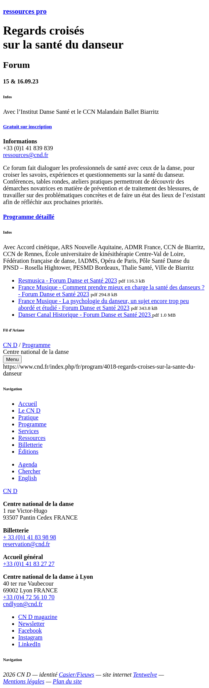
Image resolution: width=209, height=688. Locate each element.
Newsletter (31, 623)
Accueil (27, 404)
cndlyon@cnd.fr (22, 604)
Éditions (28, 451)
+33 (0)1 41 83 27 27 (29, 564)
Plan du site (67, 681)
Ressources (32, 438)
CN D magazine (37, 617)
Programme (36, 345)
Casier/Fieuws (76, 674)
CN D (10, 345)
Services (28, 431)
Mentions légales (23, 681)
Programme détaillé (28, 217)
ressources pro (25, 11)
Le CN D (29, 410)
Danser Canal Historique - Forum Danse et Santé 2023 (85, 314)
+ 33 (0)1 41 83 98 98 (29, 537)
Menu (12, 359)
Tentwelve (145, 674)
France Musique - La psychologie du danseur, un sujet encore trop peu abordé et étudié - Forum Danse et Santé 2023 (103, 304)
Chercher (29, 471)
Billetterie (30, 444)
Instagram (30, 637)
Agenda (27, 464)
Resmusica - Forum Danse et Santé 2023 (67, 280)
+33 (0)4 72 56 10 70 (29, 597)
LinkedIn (29, 644)
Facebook (30, 630)
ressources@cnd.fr (25, 155)
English (27, 478)
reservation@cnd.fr (26, 544)
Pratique (28, 417)
